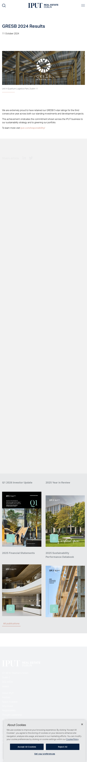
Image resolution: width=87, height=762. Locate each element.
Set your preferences (44, 758)
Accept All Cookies (27, 751)
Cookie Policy (72, 743)
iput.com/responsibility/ (32, 127)
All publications (11, 623)
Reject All (62, 751)
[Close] (82, 729)
